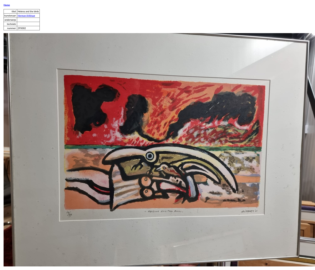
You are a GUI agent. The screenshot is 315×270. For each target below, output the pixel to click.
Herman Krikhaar (26, 15)
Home (7, 5)
